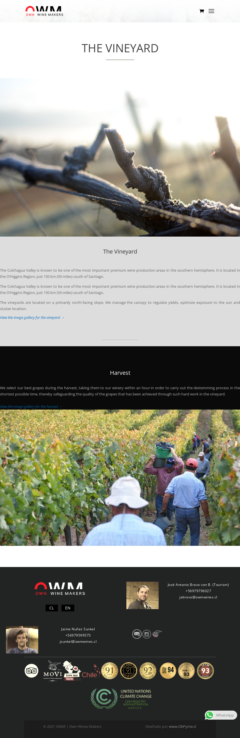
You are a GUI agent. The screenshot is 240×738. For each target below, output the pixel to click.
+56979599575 (78, 635)
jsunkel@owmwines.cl (78, 641)
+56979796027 (198, 590)
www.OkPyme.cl (182, 726)
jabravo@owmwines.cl (198, 597)
